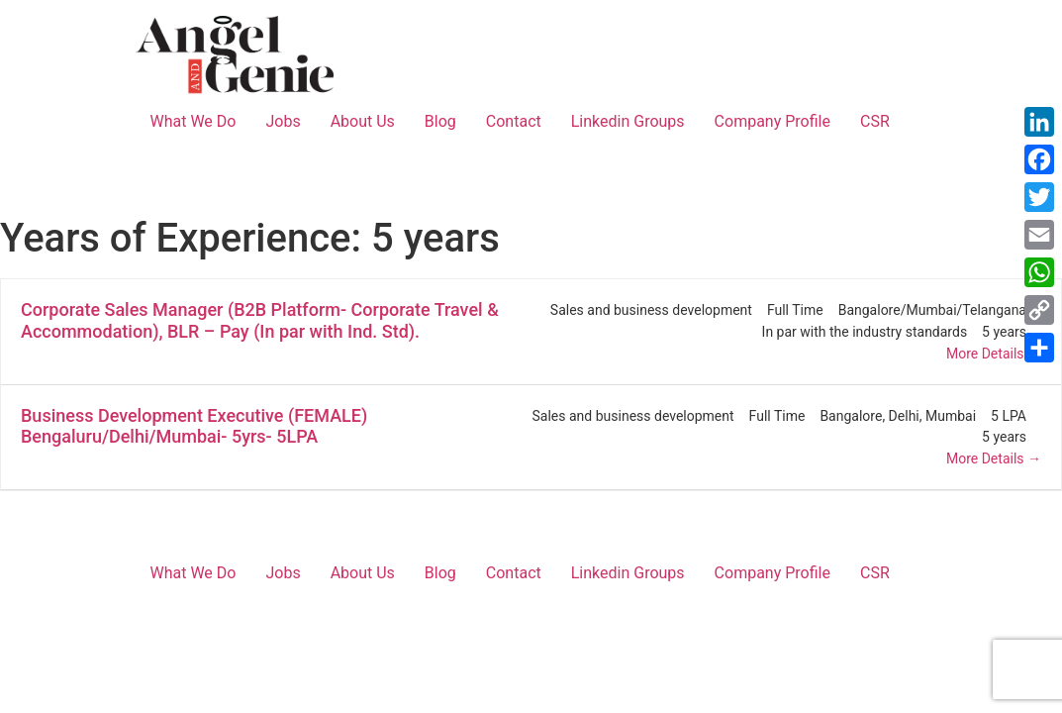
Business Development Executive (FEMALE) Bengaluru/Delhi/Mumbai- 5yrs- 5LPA (194, 426)
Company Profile (772, 121)
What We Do (193, 121)
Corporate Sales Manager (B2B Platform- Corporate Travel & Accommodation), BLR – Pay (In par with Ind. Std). (260, 320)
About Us (363, 121)
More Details (993, 353)
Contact (513, 121)
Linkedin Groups (628, 121)
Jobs (282, 121)
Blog (440, 121)
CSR (875, 121)
